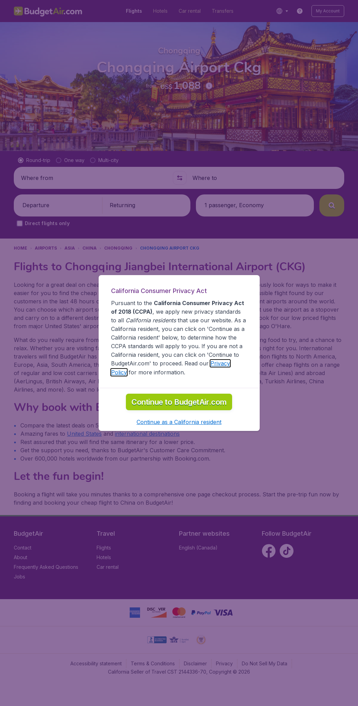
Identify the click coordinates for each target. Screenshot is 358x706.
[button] (179, 445)
